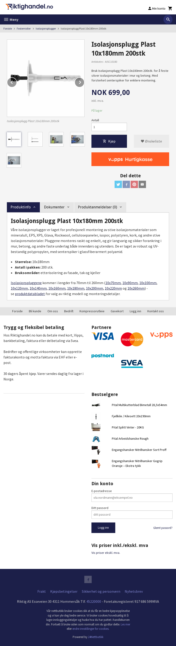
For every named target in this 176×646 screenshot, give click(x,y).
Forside (7, 28)
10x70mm (113, 282)
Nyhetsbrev (134, 591)
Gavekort (117, 311)
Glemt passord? (163, 528)
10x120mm (19, 288)
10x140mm (38, 288)
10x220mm (113, 288)
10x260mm (136, 288)
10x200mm (94, 288)
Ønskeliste (151, 141)
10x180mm (75, 288)
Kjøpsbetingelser (63, 591)
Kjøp (109, 141)
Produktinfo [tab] (21, 207)
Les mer (125, 624)
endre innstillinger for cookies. (90, 629)
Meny (10, 19)
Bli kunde (35, 311)
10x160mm (57, 288)
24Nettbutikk (95, 637)
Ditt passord (99, 508)
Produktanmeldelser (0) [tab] (97, 207)
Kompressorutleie (92, 311)
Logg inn (135, 311)
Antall (95, 120)
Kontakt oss (155, 311)
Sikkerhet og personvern (101, 591)
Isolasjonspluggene (26, 282)
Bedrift (68, 311)
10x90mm (130, 282)
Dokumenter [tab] (54, 207)
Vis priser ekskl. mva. (105, 553)
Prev (16, 81)
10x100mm (148, 282)
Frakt (41, 591)
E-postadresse (101, 491)
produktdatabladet (30, 293)
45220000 (93, 601)
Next (84, 81)
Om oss (52, 311)
